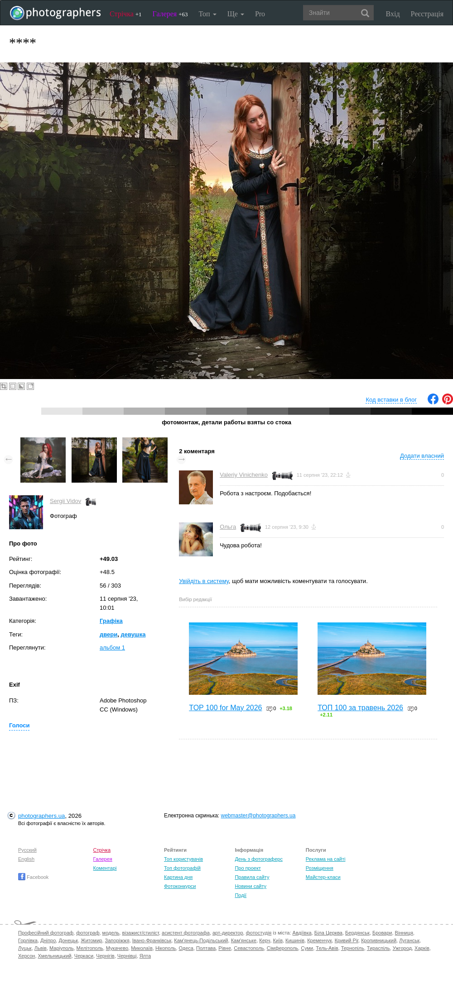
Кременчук (319, 940)
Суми (307, 948)
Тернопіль (352, 948)
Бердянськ (357, 932)
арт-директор (227, 932)
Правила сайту (252, 877)
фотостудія (259, 932)
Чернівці (127, 956)
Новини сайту (250, 886)
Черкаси (83, 956)
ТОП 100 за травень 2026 (360, 708)
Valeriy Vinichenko (244, 474)
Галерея (170, 14)
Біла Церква (328, 932)
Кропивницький (378, 940)
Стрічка (126, 14)
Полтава (206, 948)
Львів (40, 948)
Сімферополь (282, 948)
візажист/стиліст (140, 932)
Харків (421, 948)
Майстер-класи (323, 877)
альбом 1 (112, 647)
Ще (235, 14)
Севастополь (249, 948)
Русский (27, 850)
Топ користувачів (183, 859)
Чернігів (105, 956)
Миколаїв (142, 948)
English (26, 859)
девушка (132, 634)
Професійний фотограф (45, 932)
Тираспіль (378, 948)
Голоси (19, 725)
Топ (207, 14)
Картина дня (178, 877)
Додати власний (422, 455)
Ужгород (402, 948)
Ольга (228, 526)
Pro (260, 14)
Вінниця (404, 932)
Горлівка (28, 940)
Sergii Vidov (65, 501)
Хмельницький (55, 956)
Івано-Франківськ (151, 940)
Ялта (145, 956)
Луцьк (25, 948)
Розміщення (319, 868)
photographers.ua (41, 815)
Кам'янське (244, 940)
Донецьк (68, 940)
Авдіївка (302, 932)
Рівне (224, 948)
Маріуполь (61, 948)
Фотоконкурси (180, 886)
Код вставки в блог (391, 399)
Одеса (185, 948)
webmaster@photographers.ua (258, 815)
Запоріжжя (117, 940)
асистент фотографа (186, 932)
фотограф (87, 932)
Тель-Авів (327, 948)
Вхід (393, 14)
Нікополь (165, 948)
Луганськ (409, 940)
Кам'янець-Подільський (201, 940)
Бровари (382, 932)
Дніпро (48, 940)
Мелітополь (90, 948)
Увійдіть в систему (204, 581)
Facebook (33, 877)
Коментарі (105, 868)
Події (240, 895)
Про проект (247, 868)
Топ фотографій (182, 868)
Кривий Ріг (346, 940)
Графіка (111, 620)
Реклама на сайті (326, 859)
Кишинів (294, 940)
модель (111, 932)
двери (108, 634)
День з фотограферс (259, 859)
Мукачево (117, 948)
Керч (264, 940)
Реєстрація (427, 14)
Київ (278, 940)
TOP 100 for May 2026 (225, 708)
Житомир (91, 940)
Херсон (26, 956)
